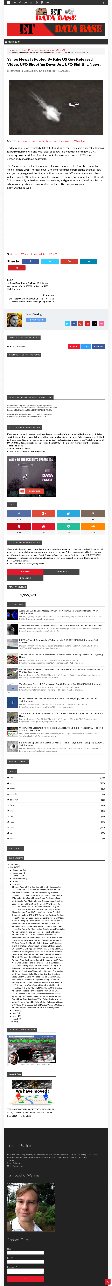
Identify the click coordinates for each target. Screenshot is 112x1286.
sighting (42, 50)
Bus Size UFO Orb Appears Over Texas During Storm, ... (37, 930)
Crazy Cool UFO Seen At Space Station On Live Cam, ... (36, 958)
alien (18, 50)
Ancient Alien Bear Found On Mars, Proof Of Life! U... (36, 915)
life (11, 792)
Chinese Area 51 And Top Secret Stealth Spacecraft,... (36, 868)
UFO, (63, 71)
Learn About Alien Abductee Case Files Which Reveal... (37, 935)
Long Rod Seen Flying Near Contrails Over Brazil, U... (36, 885)
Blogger (73, 333)
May (15, 994)
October (17, 857)
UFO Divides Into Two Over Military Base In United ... (36, 966)
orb (11, 814)
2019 (12, 848)
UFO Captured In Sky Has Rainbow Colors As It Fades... (37, 890)
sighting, (47, 71)
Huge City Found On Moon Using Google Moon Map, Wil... (38, 910)
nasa (12, 803)
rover (12, 820)
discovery (14, 781)
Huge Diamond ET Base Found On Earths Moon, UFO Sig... (38, 899)
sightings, (56, 71)
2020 (12, 845)
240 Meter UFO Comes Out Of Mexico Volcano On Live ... (38, 986)
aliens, (32, 71)
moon (12, 797)
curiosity (13, 775)
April (15, 997)
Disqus (86, 333)
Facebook (98, 333)
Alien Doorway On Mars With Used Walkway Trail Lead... (37, 907)
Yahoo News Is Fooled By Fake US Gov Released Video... (37, 983)
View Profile (36, 307)
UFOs (64, 50)
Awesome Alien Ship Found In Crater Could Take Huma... (37, 918)
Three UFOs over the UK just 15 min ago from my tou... (37, 938)
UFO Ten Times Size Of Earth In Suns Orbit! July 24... (36, 887)
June (15, 991)
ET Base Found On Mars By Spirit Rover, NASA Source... (37, 924)
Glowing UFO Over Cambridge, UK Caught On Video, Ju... (38, 876)
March (16, 1000)
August (16, 862)
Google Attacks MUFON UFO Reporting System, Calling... (38, 896)
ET (29, 50)
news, (40, 71)
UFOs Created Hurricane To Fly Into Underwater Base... (37, 975)
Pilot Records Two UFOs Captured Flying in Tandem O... (37, 960)
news (34, 50)
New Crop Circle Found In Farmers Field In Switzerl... (36, 944)
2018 (12, 1003)
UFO (58, 50)
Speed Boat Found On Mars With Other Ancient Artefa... (38, 980)
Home (11, 50)
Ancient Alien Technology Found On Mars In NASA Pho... (37, 941)
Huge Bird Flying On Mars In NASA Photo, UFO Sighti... (37, 969)
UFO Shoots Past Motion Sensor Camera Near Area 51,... (37, 882)
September (18, 859)
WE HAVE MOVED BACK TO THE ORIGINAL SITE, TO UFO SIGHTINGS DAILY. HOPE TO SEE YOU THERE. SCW (30, 1093)
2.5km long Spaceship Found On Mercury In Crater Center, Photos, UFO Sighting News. (61, 606)
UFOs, (67, 71)
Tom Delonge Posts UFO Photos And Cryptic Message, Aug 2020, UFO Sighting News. (60, 665)
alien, (26, 71)
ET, (36, 71)
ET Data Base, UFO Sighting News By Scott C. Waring (27, 1283)
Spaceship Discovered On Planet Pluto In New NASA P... (37, 977)
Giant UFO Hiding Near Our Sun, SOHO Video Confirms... (38, 921)
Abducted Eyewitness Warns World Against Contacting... (38, 952)
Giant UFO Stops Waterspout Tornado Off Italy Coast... (37, 927)
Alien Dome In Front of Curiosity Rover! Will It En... (35, 972)
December (18, 851)
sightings (50, 50)
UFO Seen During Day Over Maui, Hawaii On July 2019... (37, 946)
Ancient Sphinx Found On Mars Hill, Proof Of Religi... (36, 913)
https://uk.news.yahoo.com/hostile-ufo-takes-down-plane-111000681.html (51, 141)
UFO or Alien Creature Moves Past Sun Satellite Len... (36, 871)
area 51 (13, 770)
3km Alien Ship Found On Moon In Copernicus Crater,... (37, 904)
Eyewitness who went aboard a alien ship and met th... (36, 949)
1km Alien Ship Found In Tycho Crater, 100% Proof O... (36, 893)
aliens (24, 50)
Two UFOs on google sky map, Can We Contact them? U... (38, 932)
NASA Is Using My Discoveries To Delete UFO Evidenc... (37, 901)
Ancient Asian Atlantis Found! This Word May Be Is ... (36, 989)
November (18, 854)
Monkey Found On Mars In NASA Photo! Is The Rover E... (37, 963)
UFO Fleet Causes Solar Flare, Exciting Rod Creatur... (36, 955)
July (15, 865)
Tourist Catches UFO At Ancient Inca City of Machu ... (36, 873)
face (12, 786)
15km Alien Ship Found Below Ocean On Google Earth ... (37, 879)
